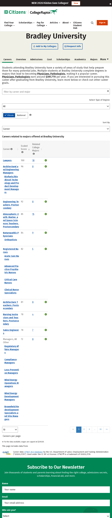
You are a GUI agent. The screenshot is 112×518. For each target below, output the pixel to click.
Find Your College (9, 24)
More (104, 60)
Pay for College (41, 24)
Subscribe (56, 411)
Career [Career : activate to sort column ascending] (7, 148)
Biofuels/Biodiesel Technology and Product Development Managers (37, 170)
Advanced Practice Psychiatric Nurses (24, 219)
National (21, 116)
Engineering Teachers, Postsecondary (23, 180)
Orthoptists (10, 199)
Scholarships (25, 22)
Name (5, 364)
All (4, 107)
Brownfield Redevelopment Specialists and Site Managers (35, 300)
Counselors (10, 443)
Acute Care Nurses (14, 212)
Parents (8, 457)
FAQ (60, 460)
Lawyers (7, 158)
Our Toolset (64, 442)
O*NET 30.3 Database (33, 333)
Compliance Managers (16, 272)
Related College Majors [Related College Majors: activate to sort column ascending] (92, 148)
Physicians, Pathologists (51, 74)
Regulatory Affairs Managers (19, 265)
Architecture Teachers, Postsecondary (23, 243)
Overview (21, 60)
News (61, 451)
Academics (80, 60)
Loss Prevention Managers (18, 279)
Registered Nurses (13, 209)
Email (5, 377)
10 (4, 310)
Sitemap (62, 465)
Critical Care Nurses (14, 227)
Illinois (9, 116)
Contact (62, 456)
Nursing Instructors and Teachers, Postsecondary (29, 249)
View (76, 3)
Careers (62, 446)
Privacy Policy (65, 470)
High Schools (10, 452)
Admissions (36, 60)
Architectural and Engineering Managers (24, 164)
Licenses (62, 479)
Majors (93, 60)
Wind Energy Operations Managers (22, 286)
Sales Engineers (11, 255)
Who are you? (9, 391)
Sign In (102, 22)
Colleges (8, 447)
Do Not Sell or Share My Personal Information (81, 484)
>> (107, 310)
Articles (54, 22)
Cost (49, 60)
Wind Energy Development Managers (23, 293)
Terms (61, 474)
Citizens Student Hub (77, 25)
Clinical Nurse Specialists (17, 233)
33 (100, 310)
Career (6, 130)
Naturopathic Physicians (16, 196)
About (65, 22)
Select (6, 397)
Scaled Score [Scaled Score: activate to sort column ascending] (78, 148)
